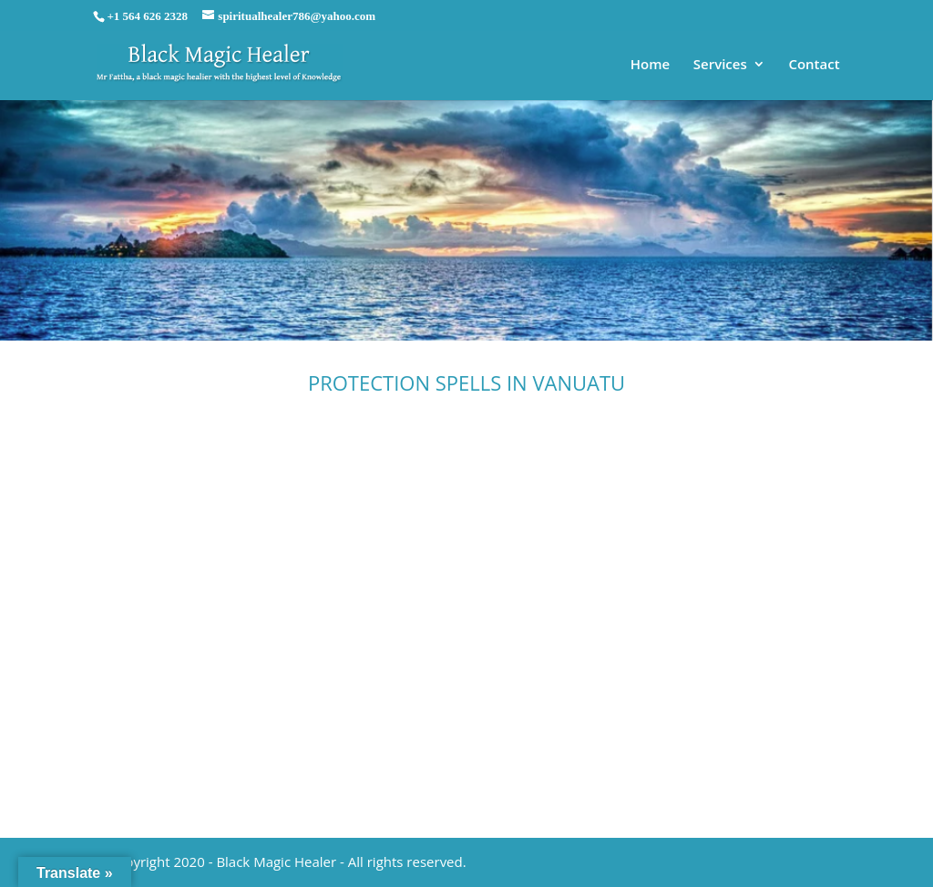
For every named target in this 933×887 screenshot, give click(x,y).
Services (720, 65)
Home (650, 65)
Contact (813, 65)
